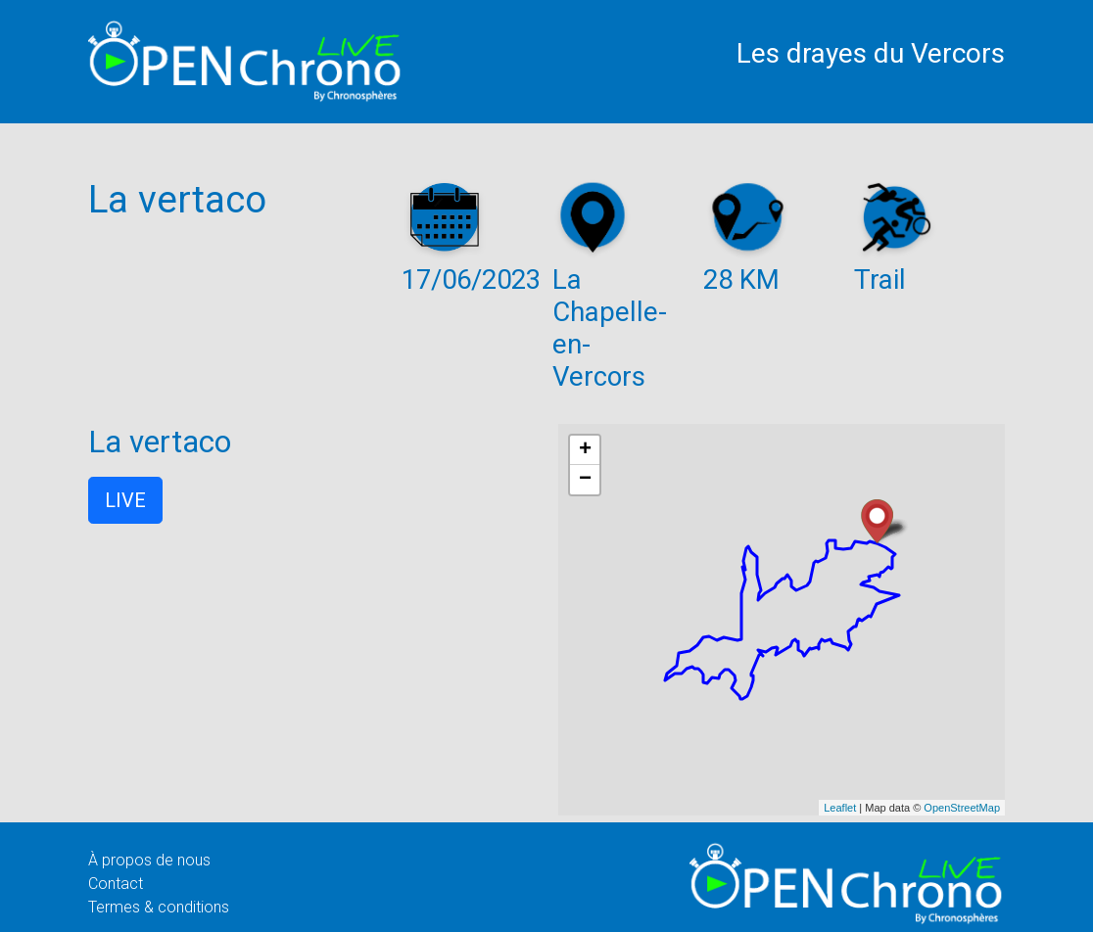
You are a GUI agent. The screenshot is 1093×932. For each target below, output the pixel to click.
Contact (115, 883)
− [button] (585, 479)
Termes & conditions (158, 907)
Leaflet (840, 808)
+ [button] (585, 450)
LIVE (125, 500)
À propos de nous (149, 860)
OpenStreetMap (962, 808)
